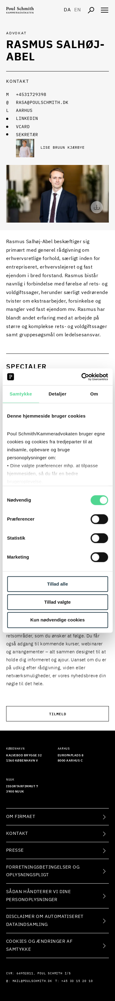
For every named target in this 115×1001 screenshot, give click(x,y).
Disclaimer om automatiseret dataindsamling (45, 920)
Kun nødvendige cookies (57, 620)
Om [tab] (94, 393)
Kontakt (17, 833)
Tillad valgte (57, 602)
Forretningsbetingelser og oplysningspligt (42, 871)
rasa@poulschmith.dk (42, 103)
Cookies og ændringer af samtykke (39, 945)
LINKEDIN (27, 119)
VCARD (23, 127)
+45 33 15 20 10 (77, 981)
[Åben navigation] (104, 10)
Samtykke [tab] (21, 393)
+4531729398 (31, 95)
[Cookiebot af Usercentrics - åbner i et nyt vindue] (82, 377)
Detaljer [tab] (57, 393)
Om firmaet (20, 816)
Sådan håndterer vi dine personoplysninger (38, 895)
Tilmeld (57, 713)
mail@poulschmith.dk (32, 981)
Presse (15, 850)
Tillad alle (57, 583)
